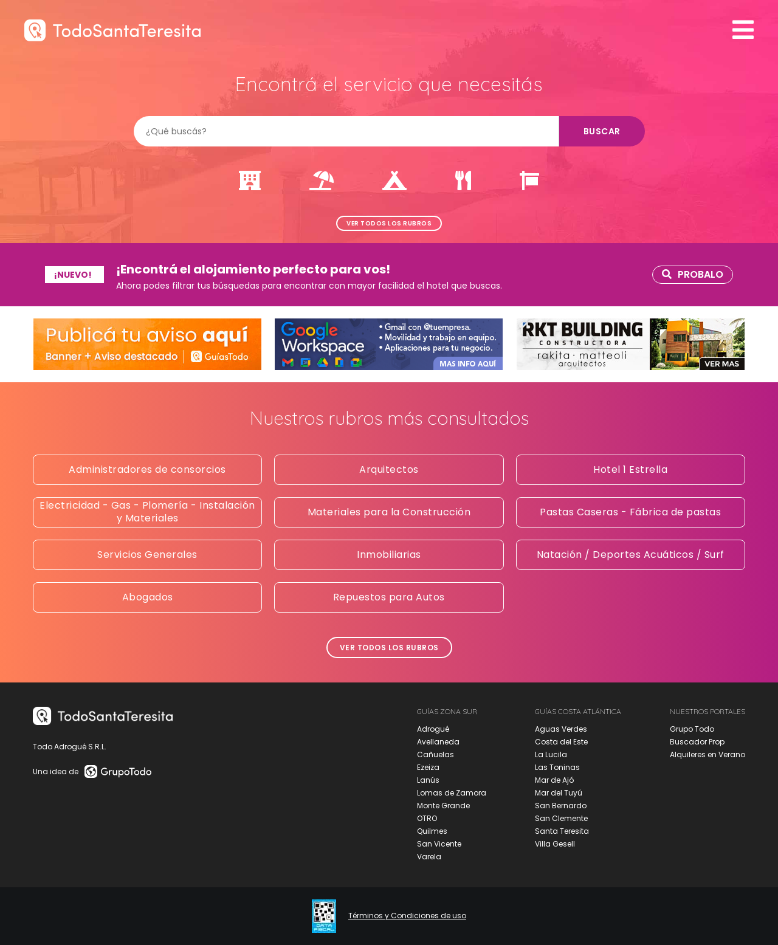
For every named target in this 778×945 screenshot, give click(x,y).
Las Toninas (557, 767)
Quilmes (432, 831)
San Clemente (561, 818)
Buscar (602, 131)
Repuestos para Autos (389, 597)
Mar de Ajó (554, 780)
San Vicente (439, 844)
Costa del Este (561, 742)
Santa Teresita (562, 831)
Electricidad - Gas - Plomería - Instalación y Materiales (147, 511)
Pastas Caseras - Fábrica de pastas (630, 512)
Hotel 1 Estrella (630, 469)
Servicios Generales (147, 555)
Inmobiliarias (389, 555)
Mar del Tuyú (558, 793)
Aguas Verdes (561, 729)
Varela (429, 856)
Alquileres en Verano (707, 754)
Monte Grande (443, 805)
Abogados (147, 597)
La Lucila (551, 754)
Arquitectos (389, 469)
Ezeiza (428, 767)
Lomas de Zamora (451, 793)
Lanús (428, 780)
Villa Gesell (555, 844)
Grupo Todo (692, 729)
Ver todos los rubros (389, 223)
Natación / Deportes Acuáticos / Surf (631, 555)
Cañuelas (435, 754)
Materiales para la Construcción (389, 512)
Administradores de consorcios (147, 469)
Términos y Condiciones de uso (407, 916)
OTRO (427, 818)
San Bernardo (561, 805)
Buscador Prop (697, 742)
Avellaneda (438, 742)
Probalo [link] (692, 274)
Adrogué (433, 729)
